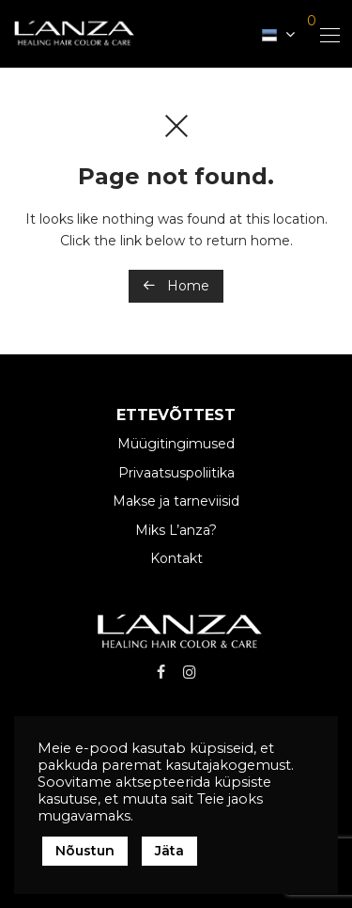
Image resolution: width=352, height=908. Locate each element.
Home (176, 285)
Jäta (169, 850)
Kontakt (176, 558)
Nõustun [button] (85, 850)
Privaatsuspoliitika (176, 472)
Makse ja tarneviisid (176, 501)
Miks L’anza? (176, 530)
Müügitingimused (176, 443)
